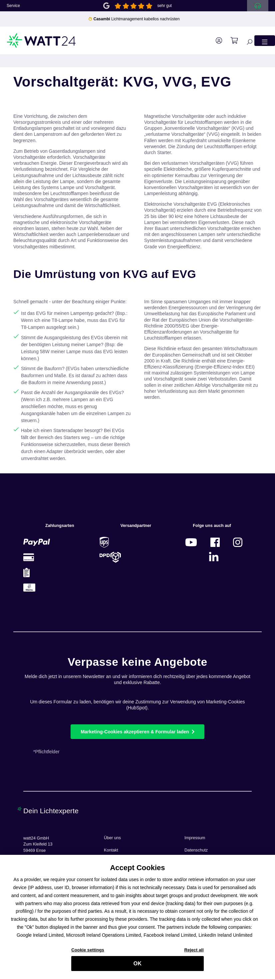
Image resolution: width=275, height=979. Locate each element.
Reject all (193, 952)
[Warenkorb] (231, 40)
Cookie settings (87, 952)
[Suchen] (246, 40)
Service (13, 5)
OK (137, 966)
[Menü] (264, 40)
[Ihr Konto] (215, 40)
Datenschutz (196, 850)
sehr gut (164, 5)
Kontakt (111, 850)
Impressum (194, 838)
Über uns (112, 838)
